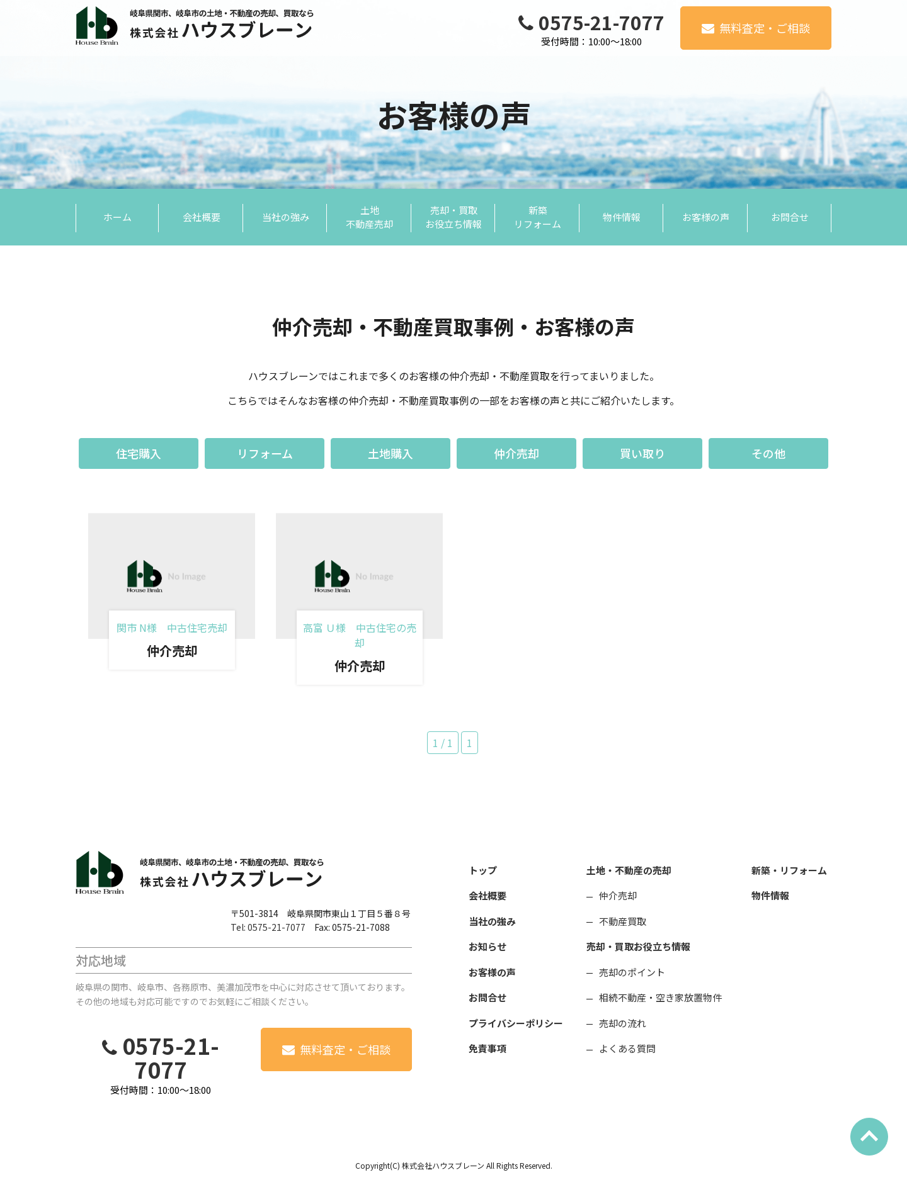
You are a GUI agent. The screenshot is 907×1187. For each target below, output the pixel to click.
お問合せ (487, 997)
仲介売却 (516, 453)
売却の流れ (622, 1023)
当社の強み (492, 921)
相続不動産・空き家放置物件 (660, 997)
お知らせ (487, 946)
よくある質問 (627, 1048)
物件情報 (770, 895)
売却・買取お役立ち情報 (638, 946)
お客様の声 (492, 972)
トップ (483, 870)
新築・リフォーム (789, 870)
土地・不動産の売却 (628, 870)
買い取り (642, 453)
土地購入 (390, 453)
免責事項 (487, 1048)
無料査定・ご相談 (764, 28)
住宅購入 (138, 453)
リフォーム (265, 453)
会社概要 (487, 895)
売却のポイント (632, 972)
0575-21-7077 (602, 22)
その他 (768, 453)
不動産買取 (622, 921)
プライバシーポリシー (516, 1023)
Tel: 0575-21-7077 (268, 927)
